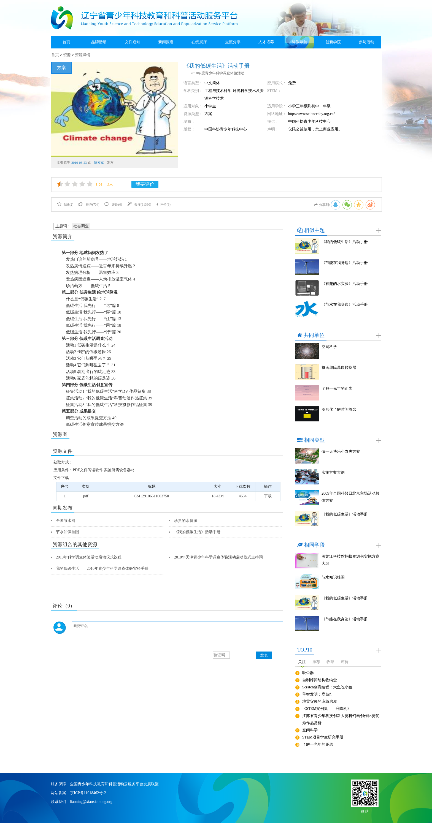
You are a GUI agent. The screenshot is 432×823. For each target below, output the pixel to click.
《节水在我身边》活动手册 (345, 305)
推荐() (89, 204)
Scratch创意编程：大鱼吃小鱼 (327, 687)
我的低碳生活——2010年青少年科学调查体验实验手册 (102, 568)
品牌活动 (99, 42)
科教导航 (299, 42)
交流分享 (233, 42)
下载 (268, 496)
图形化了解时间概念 (339, 409)
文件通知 (132, 42)
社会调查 (81, 226)
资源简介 (62, 236)
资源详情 (82, 55)
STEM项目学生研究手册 (322, 737)
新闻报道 (166, 42)
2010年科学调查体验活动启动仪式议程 (88, 557)
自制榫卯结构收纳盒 (319, 680)
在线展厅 (199, 42)
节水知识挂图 (67, 532)
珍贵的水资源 (185, 521)
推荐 (316, 662)
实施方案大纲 (333, 472)
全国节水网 (65, 521)
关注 (302, 662)
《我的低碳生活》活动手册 (197, 532)
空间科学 (329, 347)
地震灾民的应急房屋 (319, 701)
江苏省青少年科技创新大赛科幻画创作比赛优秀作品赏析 (340, 719)
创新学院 (333, 42)
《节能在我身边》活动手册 (345, 263)
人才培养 (266, 42)
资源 (67, 55)
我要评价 (145, 184)
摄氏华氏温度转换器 (339, 368)
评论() (113, 204)
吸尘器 (308, 673)
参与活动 (366, 42)
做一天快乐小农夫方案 (341, 451)
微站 (365, 811)
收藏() (65, 204)
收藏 (330, 662)
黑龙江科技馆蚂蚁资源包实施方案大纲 (350, 560)
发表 (264, 655)
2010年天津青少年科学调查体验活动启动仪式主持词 (218, 557)
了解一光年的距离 (337, 388)
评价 (345, 662)
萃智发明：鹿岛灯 (317, 694)
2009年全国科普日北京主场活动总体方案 (350, 497)
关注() (139, 204)
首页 (66, 42)
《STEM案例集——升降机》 (326, 709)
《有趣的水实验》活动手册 (345, 284)
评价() (163, 204)
